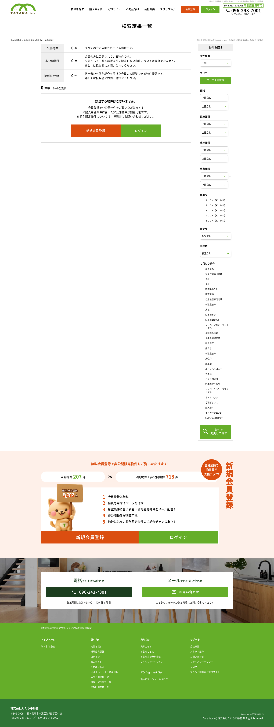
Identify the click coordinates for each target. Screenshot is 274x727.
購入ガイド (95, 9)
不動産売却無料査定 (150, 656)
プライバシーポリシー (201, 661)
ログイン (95, 656)
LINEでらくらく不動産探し (104, 672)
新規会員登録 (97, 651)
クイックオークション (151, 661)
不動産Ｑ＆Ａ (97, 667)
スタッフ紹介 (168, 9)
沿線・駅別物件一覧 (101, 682)
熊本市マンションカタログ (154, 679)
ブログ (193, 667)
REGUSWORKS (258, 714)
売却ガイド (114, 9)
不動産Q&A (132, 9)
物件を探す (77, 9)
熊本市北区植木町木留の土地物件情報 (38, 40)
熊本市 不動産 (15, 40)
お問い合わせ (197, 656)
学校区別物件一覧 (100, 687)
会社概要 (149, 9)
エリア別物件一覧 (100, 676)
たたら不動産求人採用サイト (205, 672)
